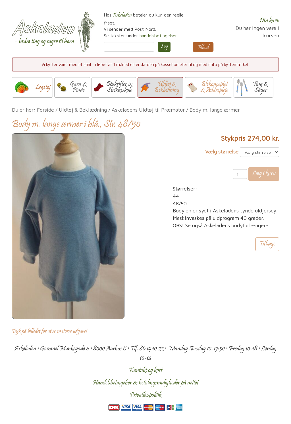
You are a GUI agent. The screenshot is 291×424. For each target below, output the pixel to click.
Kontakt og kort (145, 370)
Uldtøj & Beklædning (83, 110)
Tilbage (267, 244)
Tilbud (203, 47)
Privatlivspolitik (145, 395)
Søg (164, 46)
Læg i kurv (263, 174)
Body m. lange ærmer (215, 110)
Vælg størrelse (221, 152)
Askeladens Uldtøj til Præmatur (148, 110)
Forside (45, 110)
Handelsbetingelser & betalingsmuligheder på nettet (145, 383)
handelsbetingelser (158, 35)
